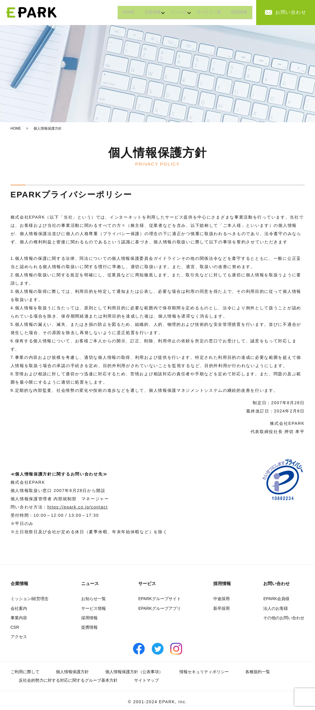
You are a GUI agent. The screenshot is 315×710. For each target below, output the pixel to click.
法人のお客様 (275, 608)
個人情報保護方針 (72, 671)
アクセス (19, 636)
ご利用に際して (25, 671)
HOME (116, 12)
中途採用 (221, 598)
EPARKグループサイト (159, 598)
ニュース (172, 12)
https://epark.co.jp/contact (77, 507)
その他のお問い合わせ (283, 617)
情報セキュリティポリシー (204, 671)
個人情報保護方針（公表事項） (134, 671)
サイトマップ (146, 680)
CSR (15, 627)
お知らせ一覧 (93, 598)
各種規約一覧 (257, 671)
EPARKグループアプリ (159, 608)
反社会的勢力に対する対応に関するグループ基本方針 (68, 680)
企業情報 (143, 12)
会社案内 (19, 608)
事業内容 (19, 617)
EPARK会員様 (276, 598)
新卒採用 (221, 608)
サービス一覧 (205, 12)
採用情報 (238, 12)
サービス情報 (93, 608)
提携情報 (89, 627)
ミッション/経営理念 (30, 598)
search (258, 12)
